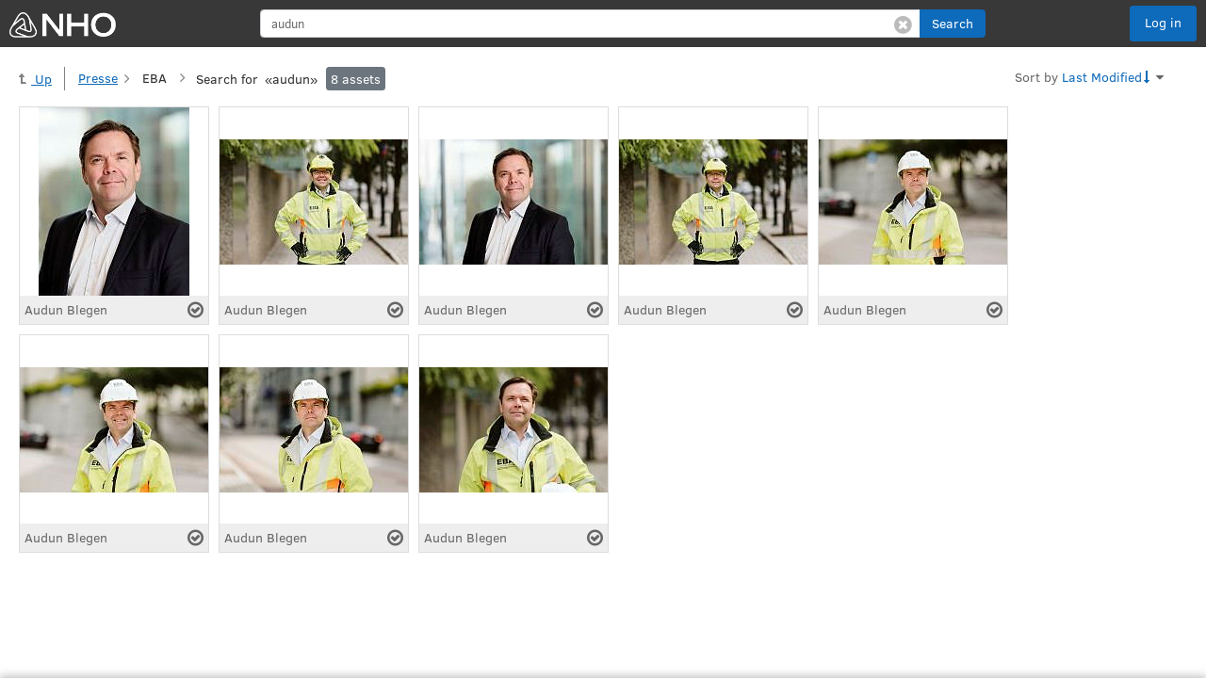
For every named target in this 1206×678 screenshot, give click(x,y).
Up (35, 79)
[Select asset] (195, 310)
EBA (154, 78)
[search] (590, 23)
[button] (953, 23)
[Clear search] (903, 23)
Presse (98, 78)
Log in (1163, 22)
